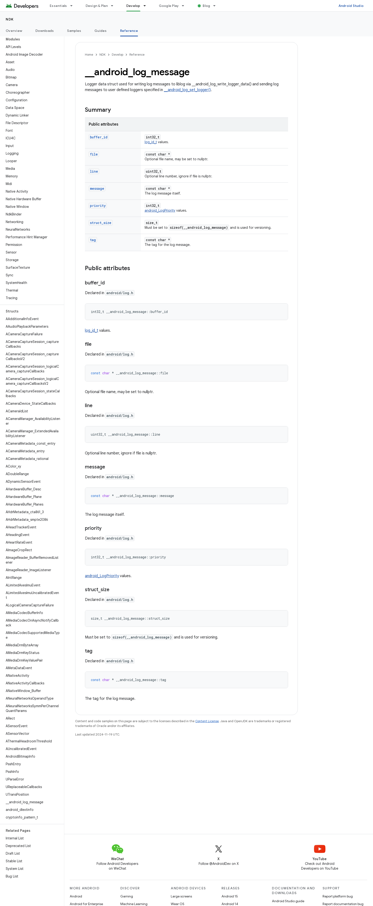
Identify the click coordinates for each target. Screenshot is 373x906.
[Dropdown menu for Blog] (216, 5)
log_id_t (151, 142)
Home (89, 55)
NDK (10, 19)
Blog (206, 6)
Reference (137, 55)
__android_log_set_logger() (187, 90)
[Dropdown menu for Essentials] (73, 5)
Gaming (126, 896)
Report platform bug (338, 896)
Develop (117, 55)
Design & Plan (97, 6)
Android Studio (351, 6)
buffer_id (99, 137)
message (97, 188)
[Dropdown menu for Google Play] (185, 5)
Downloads (44, 31)
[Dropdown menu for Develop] (146, 5)
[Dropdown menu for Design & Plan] (114, 5)
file (94, 154)
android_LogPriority (160, 210)
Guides (100, 31)
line (94, 171)
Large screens (181, 896)
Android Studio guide (288, 901)
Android (76, 896)
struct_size (100, 222)
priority (98, 205)
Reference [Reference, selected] (129, 31)
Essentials (58, 6)
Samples (74, 31)
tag (93, 240)
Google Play (169, 6)
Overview (14, 31)
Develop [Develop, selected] (133, 6)
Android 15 (229, 896)
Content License (207, 721)
